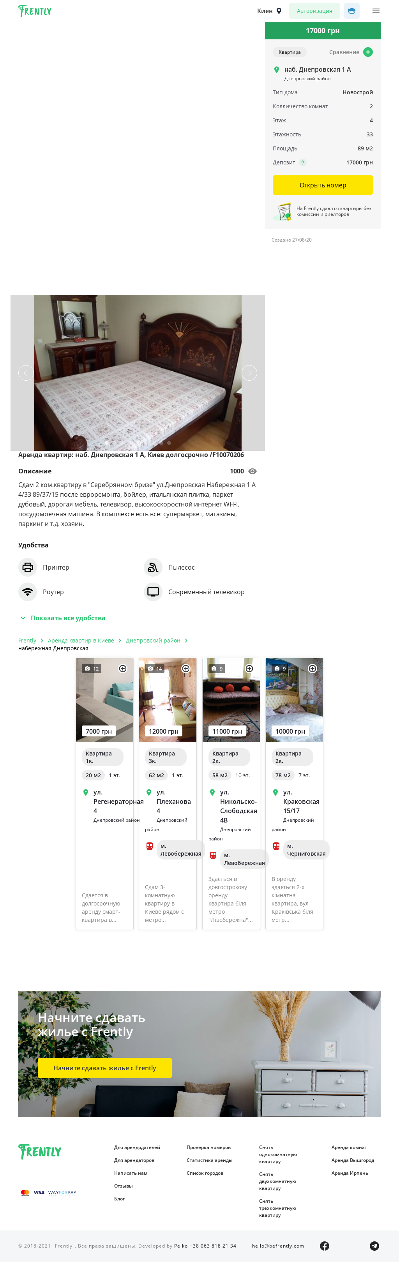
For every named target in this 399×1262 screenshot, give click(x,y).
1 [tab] (107, 445)
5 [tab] (138, 445)
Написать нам (130, 1173)
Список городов (205, 1173)
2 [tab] (115, 445)
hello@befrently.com (278, 1246)
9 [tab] (169, 445)
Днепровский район (153, 640)
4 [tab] (130, 445)
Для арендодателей (137, 1147)
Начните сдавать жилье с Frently (104, 1068)
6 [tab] (146, 445)
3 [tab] (122, 445)
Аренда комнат (349, 1147)
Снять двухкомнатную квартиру (277, 1181)
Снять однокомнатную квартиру (278, 1154)
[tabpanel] (138, 373)
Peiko (181, 1246)
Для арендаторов (134, 1160)
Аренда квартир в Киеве (81, 640)
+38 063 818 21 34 (213, 1246)
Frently (35, 12)
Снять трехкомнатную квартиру (277, 1208)
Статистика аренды (210, 1160)
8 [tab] (161, 445)
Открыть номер (323, 185)
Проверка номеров (209, 1147)
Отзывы (123, 1186)
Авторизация (314, 10)
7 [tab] (153, 445)
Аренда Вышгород (353, 1160)
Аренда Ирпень (350, 1173)
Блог (119, 1198)
